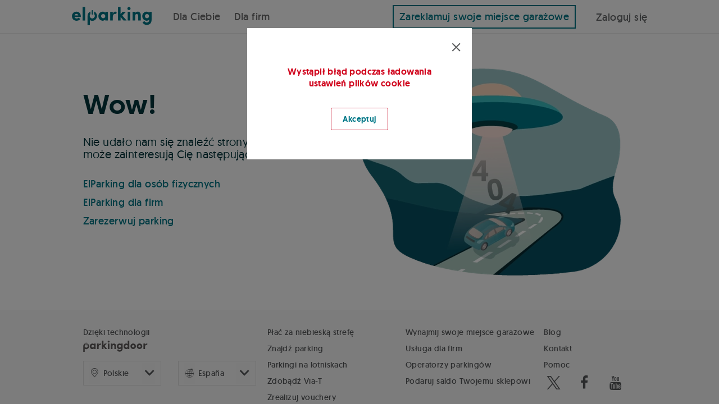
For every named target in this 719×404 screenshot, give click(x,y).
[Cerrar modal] (456, 47)
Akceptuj (359, 119)
